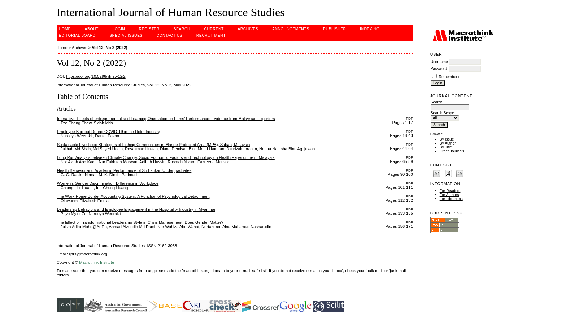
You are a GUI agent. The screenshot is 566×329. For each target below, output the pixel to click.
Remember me (451, 77)
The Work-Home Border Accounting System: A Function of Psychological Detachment (133, 196)
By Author (448, 143)
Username (439, 62)
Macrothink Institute (96, 262)
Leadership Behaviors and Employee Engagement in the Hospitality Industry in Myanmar (136, 209)
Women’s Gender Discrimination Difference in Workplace (107, 183)
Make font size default (448, 173)
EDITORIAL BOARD (77, 35)
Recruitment (211, 35)
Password (439, 69)
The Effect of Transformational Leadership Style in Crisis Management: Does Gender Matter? (140, 222)
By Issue (447, 139)
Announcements (290, 29)
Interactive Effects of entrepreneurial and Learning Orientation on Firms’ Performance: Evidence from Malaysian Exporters (166, 118)
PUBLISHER (334, 29)
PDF (409, 118)
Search (182, 29)
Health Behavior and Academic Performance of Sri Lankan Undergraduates (124, 170)
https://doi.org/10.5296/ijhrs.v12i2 (96, 76)
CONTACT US (169, 35)
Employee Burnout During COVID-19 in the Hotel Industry (108, 131)
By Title (446, 147)
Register (149, 29)
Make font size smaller (436, 173)
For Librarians (451, 199)
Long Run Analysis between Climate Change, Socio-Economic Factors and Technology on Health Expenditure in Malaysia (166, 157)
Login (118, 29)
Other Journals (452, 151)
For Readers (450, 191)
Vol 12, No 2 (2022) (109, 47)
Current (213, 29)
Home (65, 29)
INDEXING (369, 29)
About (92, 29)
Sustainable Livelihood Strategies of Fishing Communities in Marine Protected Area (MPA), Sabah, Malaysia (153, 144)
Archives (248, 29)
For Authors (449, 195)
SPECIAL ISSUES (126, 35)
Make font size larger (459, 173)
